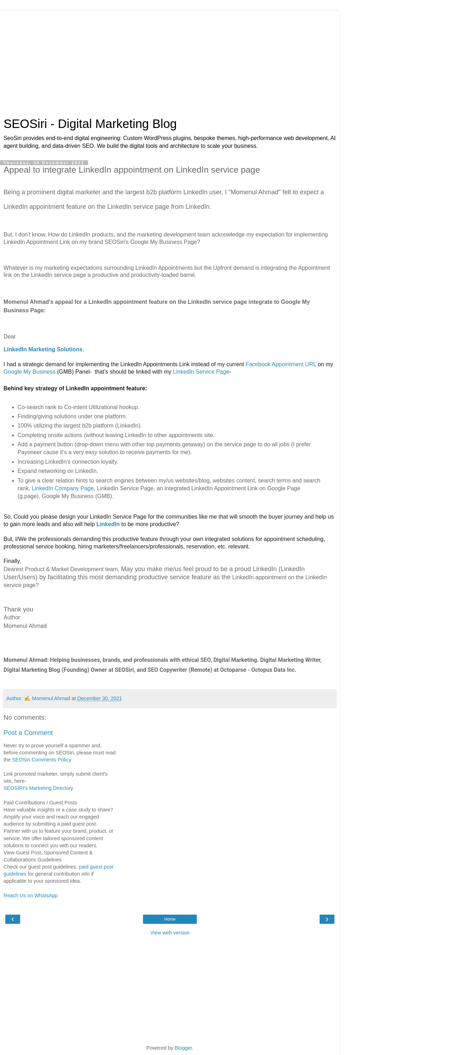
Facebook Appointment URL (281, 364)
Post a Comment (28, 732)
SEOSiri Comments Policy (41, 760)
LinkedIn (108, 524)
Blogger (183, 1048)
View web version (170, 933)
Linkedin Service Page (201, 372)
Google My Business (30, 372)
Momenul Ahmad (51, 698)
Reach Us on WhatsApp (31, 895)
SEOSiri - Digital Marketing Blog (90, 123)
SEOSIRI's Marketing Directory (38, 788)
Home (170, 919)
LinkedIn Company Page (63, 488)
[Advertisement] (170, 60)
